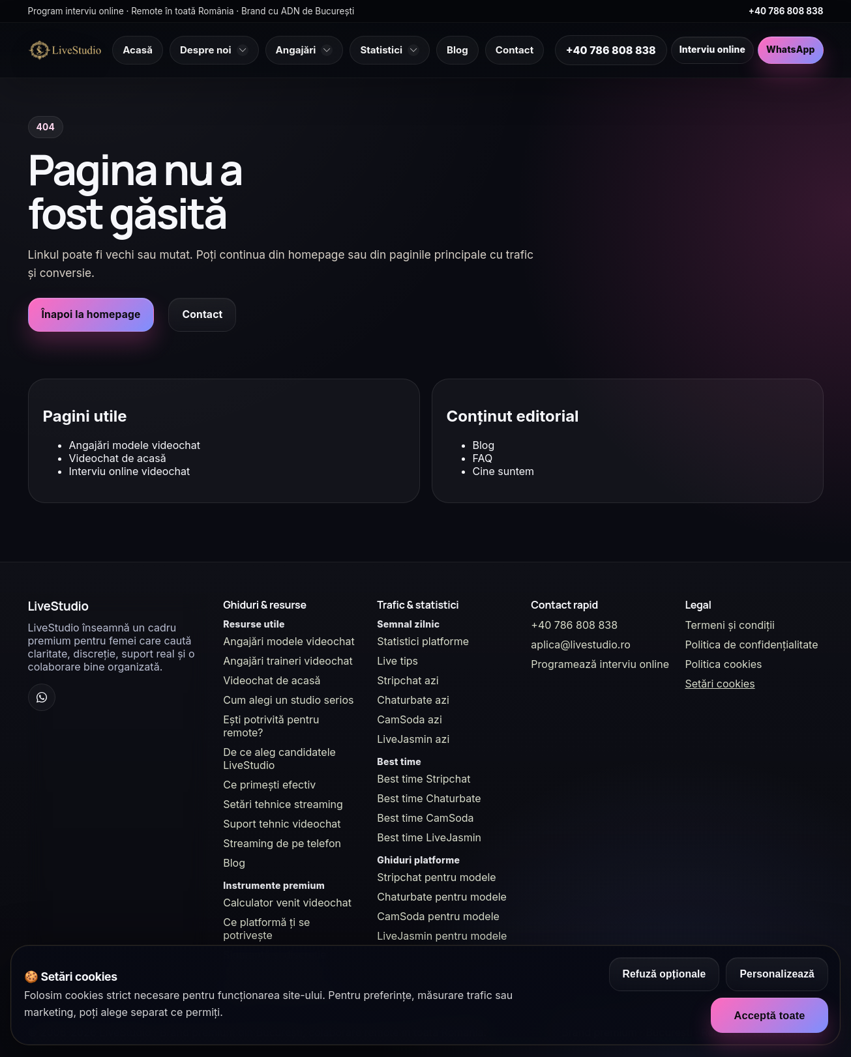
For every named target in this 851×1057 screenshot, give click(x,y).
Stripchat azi (407, 680)
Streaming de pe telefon (282, 843)
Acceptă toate (769, 1015)
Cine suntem (504, 471)
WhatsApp (790, 49)
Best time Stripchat (423, 778)
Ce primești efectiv (269, 784)
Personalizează (776, 973)
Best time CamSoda (425, 817)
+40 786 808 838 (786, 11)
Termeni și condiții (730, 624)
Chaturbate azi (413, 699)
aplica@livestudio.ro (580, 644)
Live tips (397, 660)
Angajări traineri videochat (288, 660)
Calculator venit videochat (287, 902)
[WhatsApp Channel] (41, 697)
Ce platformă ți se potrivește (266, 929)
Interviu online (712, 49)
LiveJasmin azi (413, 739)
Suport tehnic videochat (281, 823)
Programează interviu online (600, 664)
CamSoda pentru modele (438, 916)
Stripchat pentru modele (436, 877)
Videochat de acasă (117, 458)
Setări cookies (719, 683)
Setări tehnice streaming (283, 804)
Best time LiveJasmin (429, 837)
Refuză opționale (664, 973)
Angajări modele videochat (135, 445)
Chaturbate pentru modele (442, 896)
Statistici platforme (423, 641)
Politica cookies (723, 664)
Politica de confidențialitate (751, 644)
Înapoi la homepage (91, 314)
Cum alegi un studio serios (288, 699)
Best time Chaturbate (429, 798)
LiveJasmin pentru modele (442, 935)
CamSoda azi (409, 719)
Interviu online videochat (129, 471)
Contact (202, 314)
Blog (484, 445)
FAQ (483, 458)
